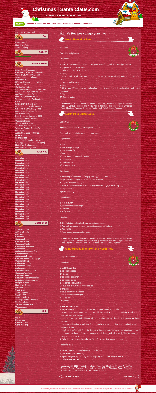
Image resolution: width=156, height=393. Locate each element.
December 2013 (22, 173)
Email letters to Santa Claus (26, 104)
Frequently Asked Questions (27, 278)
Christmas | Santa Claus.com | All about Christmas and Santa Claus (109, 389)
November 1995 (22, 204)
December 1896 (22, 216)
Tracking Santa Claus (24, 304)
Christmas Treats (90, 108)
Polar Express (21, 138)
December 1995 (22, 202)
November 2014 (22, 170)
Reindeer (19, 287)
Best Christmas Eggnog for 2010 (28, 116)
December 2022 (22, 158)
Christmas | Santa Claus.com (66, 9)
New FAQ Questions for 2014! (27, 97)
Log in (17, 318)
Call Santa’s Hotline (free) (26, 94)
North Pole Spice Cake (79, 113)
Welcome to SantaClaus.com (38, 24)
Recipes (118, 108)
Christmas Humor (22, 121)
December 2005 (22, 180)
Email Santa (56, 24)
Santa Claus (20, 290)
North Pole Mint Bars (78, 39)
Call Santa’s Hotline (23, 87)
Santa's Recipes (76, 106)
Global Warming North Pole (26, 280)
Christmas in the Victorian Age (27, 258)
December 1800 (22, 219)
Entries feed (20, 320)
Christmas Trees (22, 275)
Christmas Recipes (114, 104)
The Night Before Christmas (26, 118)
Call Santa (19, 234)
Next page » (128, 376)
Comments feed (22, 322)
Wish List (67, 24)
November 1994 (22, 209)
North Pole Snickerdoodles (26, 145)
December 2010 (22, 175)
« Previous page (72, 376)
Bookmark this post (108, 106)
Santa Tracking (21, 47)
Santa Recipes (114, 243)
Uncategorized (21, 307)
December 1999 (22, 190)
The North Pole (90, 106)
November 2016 (22, 161)
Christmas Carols (22, 244)
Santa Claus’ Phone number (27, 70)
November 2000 (22, 187)
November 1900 (22, 214)
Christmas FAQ (21, 249)
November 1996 (22, 199)
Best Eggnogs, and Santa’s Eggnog (30, 143)
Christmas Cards (22, 242)
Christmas (19, 237)
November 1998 (22, 195)
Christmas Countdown (24, 246)
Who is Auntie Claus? (24, 123)
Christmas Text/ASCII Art (25, 271)
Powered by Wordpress (49, 389)
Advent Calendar (22, 232)
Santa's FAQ (20, 295)
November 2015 (22, 165)
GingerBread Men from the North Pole (89, 248)
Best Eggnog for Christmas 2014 (28, 106)
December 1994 (22, 207)
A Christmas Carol (22, 229)
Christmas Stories (22, 268)
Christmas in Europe (23, 256)
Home (19, 23)
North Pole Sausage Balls (26, 147)
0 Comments (133, 53)
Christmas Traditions (23, 273)
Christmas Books (22, 239)
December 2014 (22, 168)
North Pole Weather (23, 45)
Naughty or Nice (22, 283)
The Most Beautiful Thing (25, 126)
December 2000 (22, 185)
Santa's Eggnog (21, 292)
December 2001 (22, 182)
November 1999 (22, 192)
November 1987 (22, 211)
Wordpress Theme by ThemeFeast (71, 389)
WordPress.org (21, 325)
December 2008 (22, 177)
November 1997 (22, 197)
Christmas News (22, 261)
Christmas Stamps (23, 266)
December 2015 (22, 163)
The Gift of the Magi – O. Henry (28, 140)
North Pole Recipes (106, 108)
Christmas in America (24, 254)
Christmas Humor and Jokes (27, 251)
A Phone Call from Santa (82, 24)
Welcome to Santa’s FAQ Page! (28, 109)
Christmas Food (115, 368)
